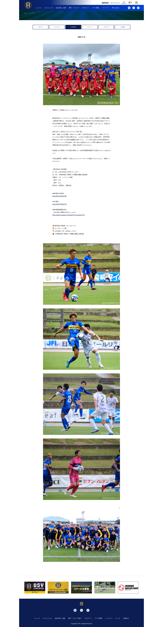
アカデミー (85, 8)
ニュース (39, 8)
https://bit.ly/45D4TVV (59, 204)
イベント (89, 27)
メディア (106, 27)
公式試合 (73, 27)
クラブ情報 (95, 8)
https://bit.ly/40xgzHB (59, 196)
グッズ (118, 618)
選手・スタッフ (74, 8)
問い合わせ (115, 8)
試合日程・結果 (61, 8)
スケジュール (48, 8)
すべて (40, 27)
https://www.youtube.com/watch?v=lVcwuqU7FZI (68, 215)
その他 (122, 27)
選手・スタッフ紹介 (74, 618)
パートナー (105, 8)
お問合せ (126, 618)
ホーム (25, 13)
